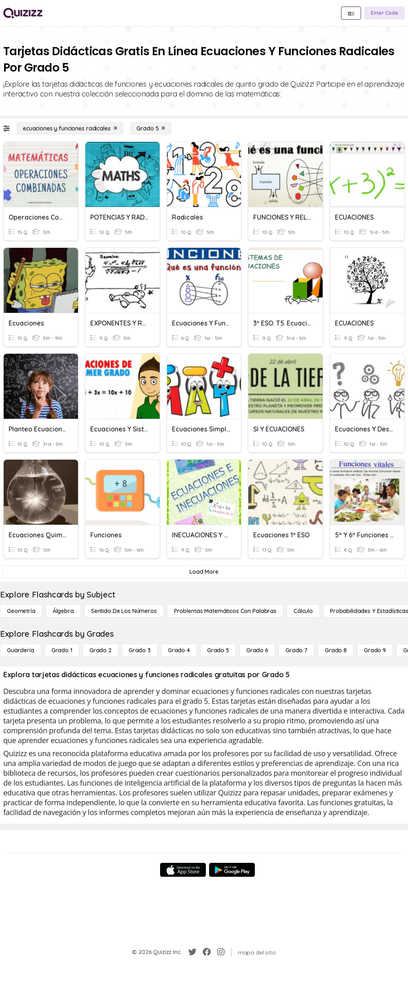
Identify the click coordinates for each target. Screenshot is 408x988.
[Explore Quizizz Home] (22, 13)
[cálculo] (303, 611)
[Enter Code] (384, 13)
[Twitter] (192, 952)
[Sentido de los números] (124, 611)
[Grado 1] (62, 650)
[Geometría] (21, 611)
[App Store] (183, 870)
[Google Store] (232, 870)
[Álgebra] (63, 611)
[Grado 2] (100, 650)
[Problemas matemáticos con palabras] (225, 611)
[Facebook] (207, 952)
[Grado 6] (257, 650)
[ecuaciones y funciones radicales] (69, 128)
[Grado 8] (336, 650)
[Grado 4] (179, 650)
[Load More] (204, 571)
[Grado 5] (151, 128)
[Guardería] (20, 650)
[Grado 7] (296, 650)
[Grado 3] (140, 650)
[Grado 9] (375, 650)
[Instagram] (221, 952)
